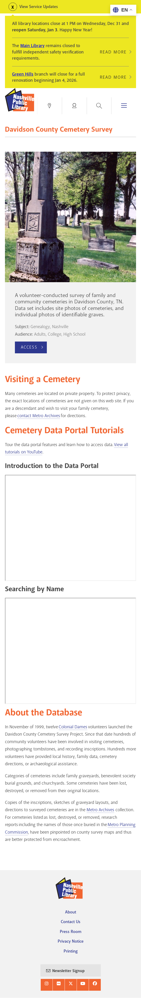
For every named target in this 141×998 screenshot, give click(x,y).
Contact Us (70, 921)
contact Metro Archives (38, 416)
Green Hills (22, 74)
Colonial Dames (73, 727)
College (54, 334)
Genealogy (40, 327)
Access (29, 347)
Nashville (60, 327)
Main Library (32, 46)
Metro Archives (100, 810)
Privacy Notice (71, 941)
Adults (40, 334)
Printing (71, 951)
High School (74, 334)
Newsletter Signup (68, 970)
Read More (113, 52)
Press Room (70, 931)
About (70, 912)
